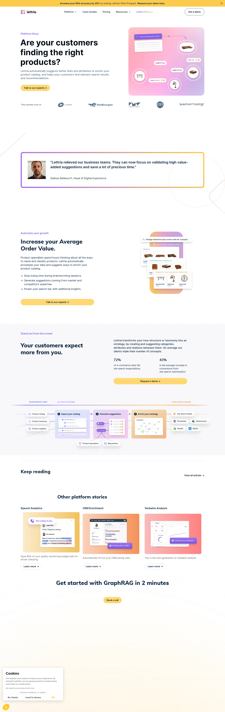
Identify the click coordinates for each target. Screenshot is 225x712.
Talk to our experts (35, 88)
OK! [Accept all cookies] (53, 697)
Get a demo (194, 11)
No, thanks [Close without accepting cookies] (13, 697)
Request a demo (150, 381)
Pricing (106, 11)
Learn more (31, 566)
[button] (70, 11)
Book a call (113, 600)
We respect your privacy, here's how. (20, 688)
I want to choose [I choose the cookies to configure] (33, 697)
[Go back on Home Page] (28, 12)
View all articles (194, 475)
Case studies (90, 11)
